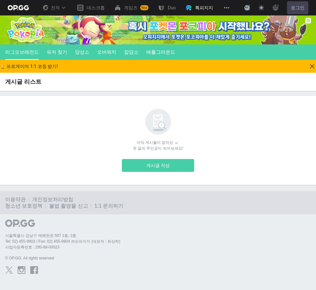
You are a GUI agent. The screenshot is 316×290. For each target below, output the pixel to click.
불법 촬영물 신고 (68, 206)
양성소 (82, 52)
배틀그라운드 (160, 52)
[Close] (312, 66)
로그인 (297, 7)
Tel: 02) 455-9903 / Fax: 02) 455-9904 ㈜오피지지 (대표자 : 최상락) (62, 241)
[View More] (226, 7)
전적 (54, 8)
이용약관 (15, 199)
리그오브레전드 (22, 54)
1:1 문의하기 (109, 206)
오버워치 (106, 52)
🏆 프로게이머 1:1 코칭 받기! (29, 66)
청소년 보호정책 (23, 206)
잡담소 (131, 52)
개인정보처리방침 (52, 199)
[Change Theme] (261, 7)
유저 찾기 (57, 52)
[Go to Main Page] (18, 7)
